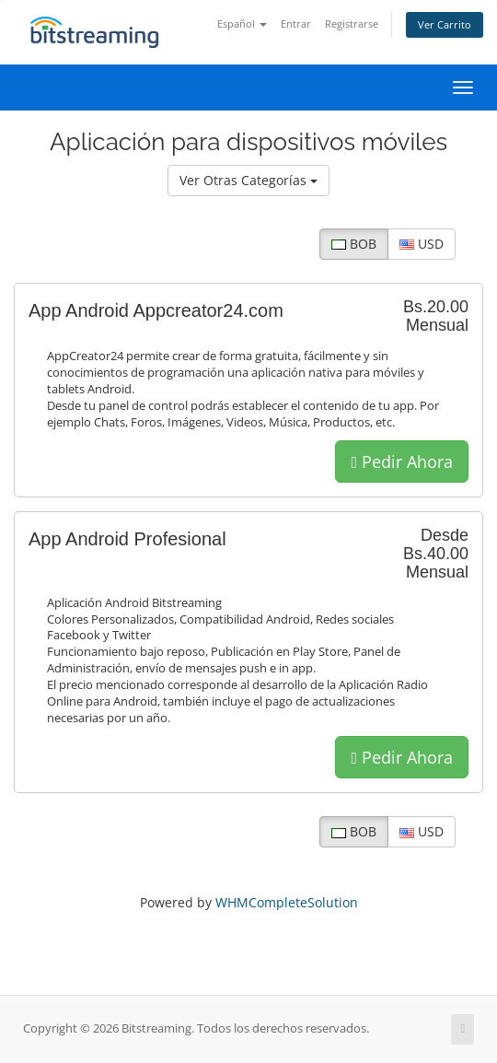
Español (242, 23)
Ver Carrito (444, 24)
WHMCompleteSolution (286, 902)
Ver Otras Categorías (248, 180)
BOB (353, 243)
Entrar (296, 23)
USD (421, 243)
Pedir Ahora (402, 461)
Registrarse (351, 23)
